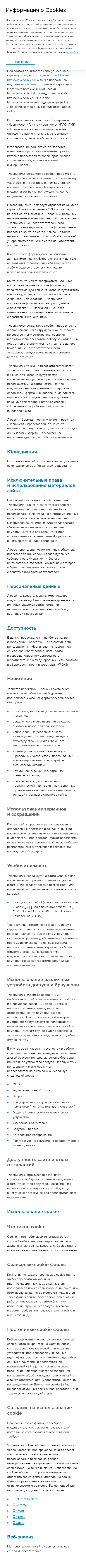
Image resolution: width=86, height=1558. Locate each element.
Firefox (20, 1516)
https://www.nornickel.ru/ (52, 75)
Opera (20, 1522)
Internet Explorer (27, 1498)
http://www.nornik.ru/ (21, 79)
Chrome (21, 1504)
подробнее (73, 52)
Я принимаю (20, 61)
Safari (20, 1510)
